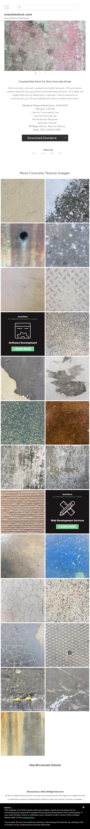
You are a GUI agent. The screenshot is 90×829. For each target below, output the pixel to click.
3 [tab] (45, 73)
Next (88, 40)
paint (52, 153)
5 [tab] (54, 73)
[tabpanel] (45, 40)
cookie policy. (28, 817)
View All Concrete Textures (45, 765)
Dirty (60, 153)
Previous (2, 40)
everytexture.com (18, 16)
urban (34, 153)
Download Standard (41, 138)
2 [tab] (40, 73)
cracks (43, 153)
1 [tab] (35, 73)
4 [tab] (49, 73)
